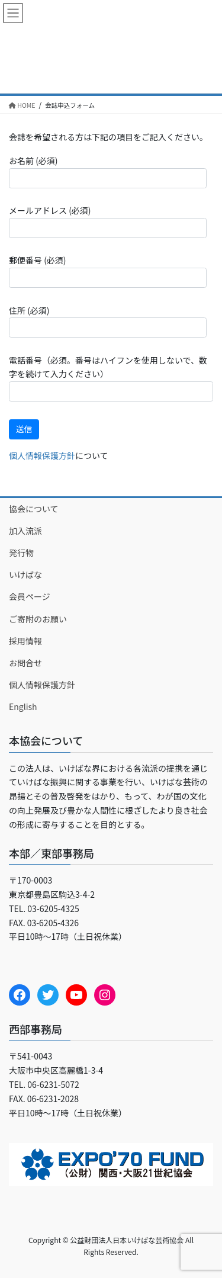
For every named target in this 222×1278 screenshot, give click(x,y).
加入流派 (25, 531)
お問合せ (25, 663)
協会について (34, 509)
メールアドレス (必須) (108, 220)
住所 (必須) (108, 321)
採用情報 (25, 641)
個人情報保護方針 (42, 455)
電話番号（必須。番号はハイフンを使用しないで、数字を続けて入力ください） (111, 378)
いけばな (25, 574)
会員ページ (29, 596)
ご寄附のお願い (38, 619)
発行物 (21, 552)
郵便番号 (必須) (108, 270)
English (23, 706)
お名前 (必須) (108, 171)
